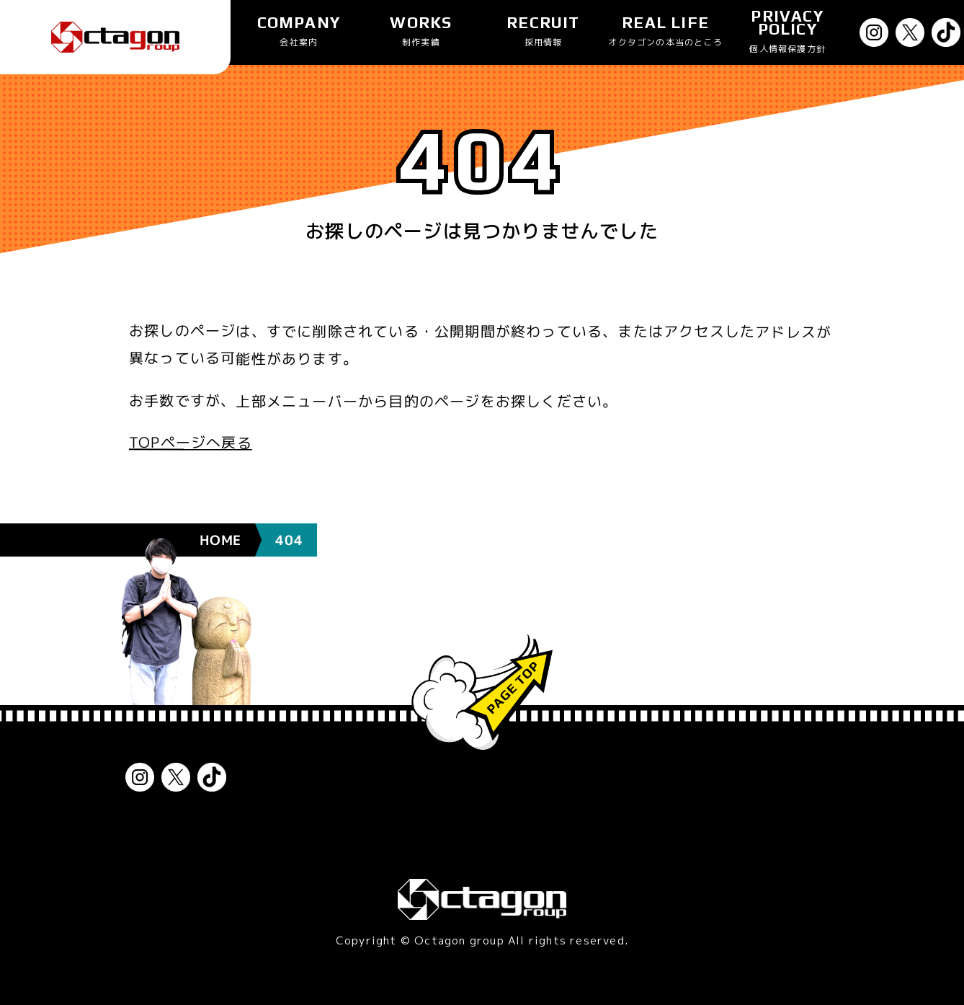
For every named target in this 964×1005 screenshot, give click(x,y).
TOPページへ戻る (190, 442)
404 (289, 506)
